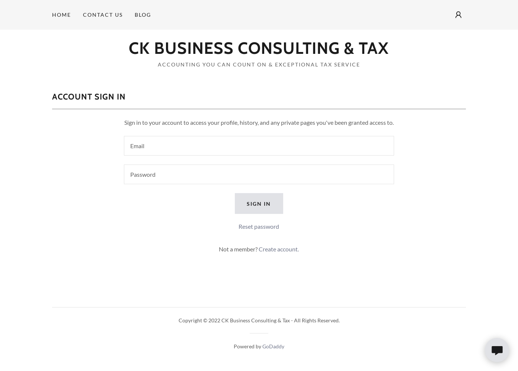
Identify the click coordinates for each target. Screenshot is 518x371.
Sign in (259, 204)
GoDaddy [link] (273, 346)
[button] (458, 14)
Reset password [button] (259, 226)
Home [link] (61, 15)
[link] (259, 51)
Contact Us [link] (103, 15)
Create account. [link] (279, 249)
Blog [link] (143, 15)
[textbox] (259, 146)
